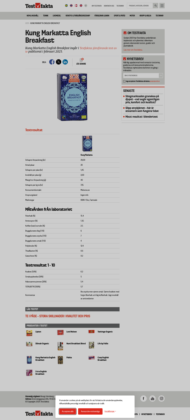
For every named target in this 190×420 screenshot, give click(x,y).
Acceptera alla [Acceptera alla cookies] (67, 411)
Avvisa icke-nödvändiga (90, 411)
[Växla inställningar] (110, 411)
